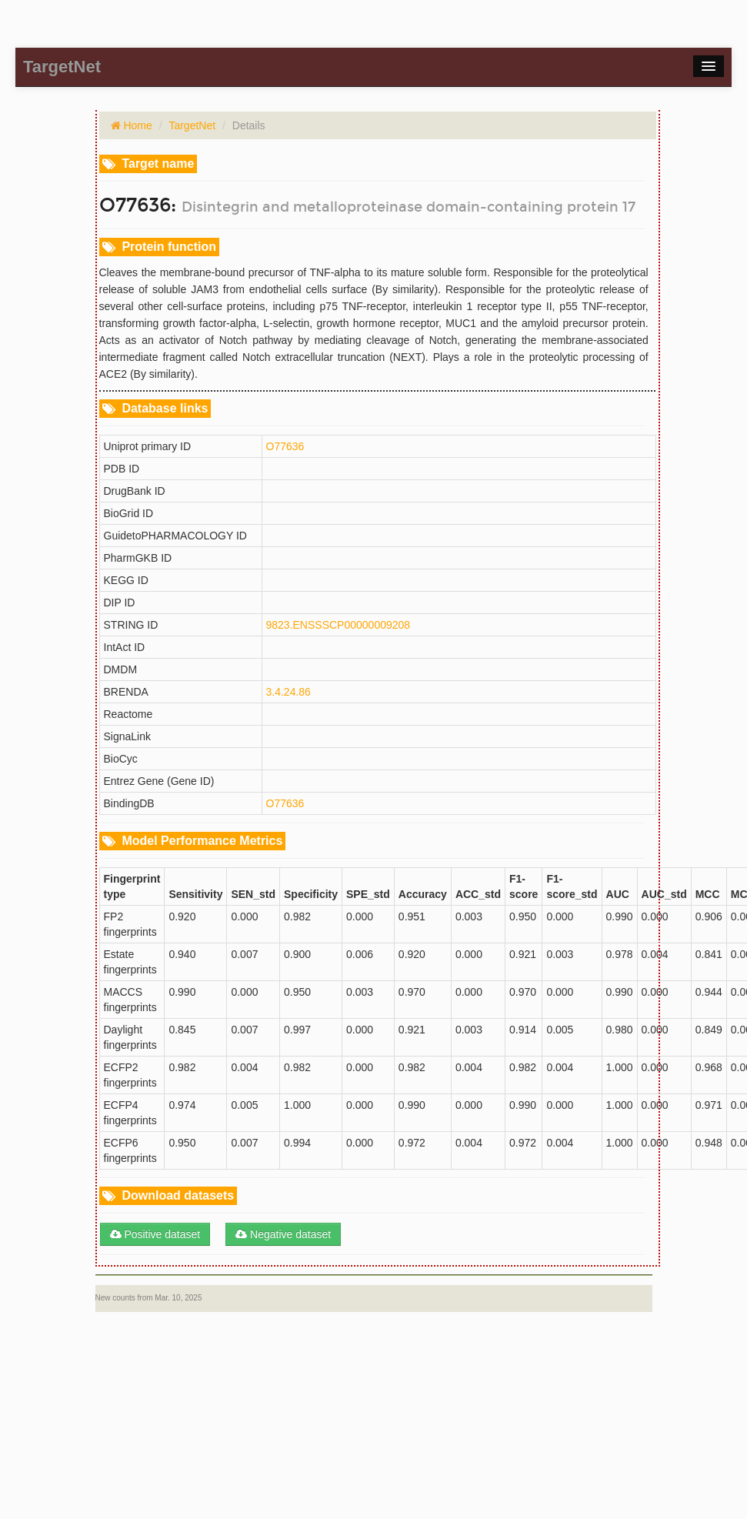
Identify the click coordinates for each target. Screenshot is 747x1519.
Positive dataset (155, 1234)
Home (136, 125)
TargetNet (191, 125)
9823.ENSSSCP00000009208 (338, 625)
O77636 (285, 446)
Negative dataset (283, 1234)
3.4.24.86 (288, 692)
